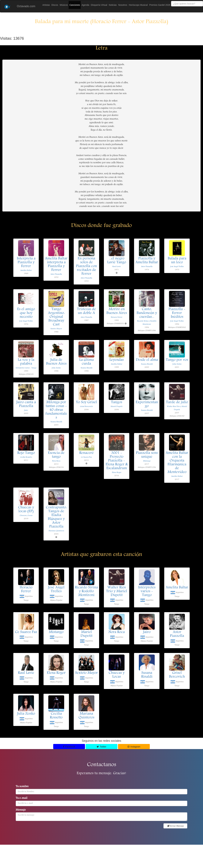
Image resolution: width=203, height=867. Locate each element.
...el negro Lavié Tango (116, 260)
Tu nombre (22, 786)
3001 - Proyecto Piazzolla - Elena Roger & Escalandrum (117, 461)
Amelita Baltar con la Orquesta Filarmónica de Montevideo (177, 463)
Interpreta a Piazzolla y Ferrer (26, 262)
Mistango (147, 461)
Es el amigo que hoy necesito (26, 313)
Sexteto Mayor (56, 329)
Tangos (116, 402)
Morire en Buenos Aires (116, 311)
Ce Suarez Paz (86, 457)
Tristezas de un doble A (86, 311)
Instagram (134, 746)
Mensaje (21, 810)
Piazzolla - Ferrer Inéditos (177, 313)
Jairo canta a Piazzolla (26, 404)
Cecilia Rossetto (26, 457)
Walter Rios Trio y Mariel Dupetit (116, 591)
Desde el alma (147, 360)
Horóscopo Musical (138, 5)
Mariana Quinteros (56, 531)
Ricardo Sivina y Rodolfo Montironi (86, 591)
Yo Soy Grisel (86, 402)
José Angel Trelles (177, 266)
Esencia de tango (56, 455)
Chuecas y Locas (26, 515)
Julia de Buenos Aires (56, 362)
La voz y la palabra (26, 362)
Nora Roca (56, 461)
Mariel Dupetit (116, 406)
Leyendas (116, 360)
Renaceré (86, 453)
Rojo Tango (26, 453)
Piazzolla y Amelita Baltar (146, 260)
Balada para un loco (177, 260)
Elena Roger (116, 472)
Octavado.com (26, 6)
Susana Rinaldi (86, 368)
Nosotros (122, 5)
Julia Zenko (56, 368)
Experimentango (147, 404)
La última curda (86, 362)
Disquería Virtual (99, 5)
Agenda (85, 5)
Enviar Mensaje (175, 826)
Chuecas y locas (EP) (26, 509)
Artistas (46, 5)
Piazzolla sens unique (147, 455)
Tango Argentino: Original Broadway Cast (56, 317)
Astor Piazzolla (56, 274)
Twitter (101, 746)
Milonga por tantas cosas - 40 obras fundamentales (56, 410)
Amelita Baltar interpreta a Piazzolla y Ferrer (56, 264)
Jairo (26, 410)
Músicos (64, 5)
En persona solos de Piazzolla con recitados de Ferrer (86, 266)
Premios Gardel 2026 (159, 5)
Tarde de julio (177, 402)
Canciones (74, 5)
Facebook (69, 746)
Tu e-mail (21, 798)
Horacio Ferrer (116, 317)
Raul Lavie (116, 266)
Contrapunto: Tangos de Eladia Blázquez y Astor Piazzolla (56, 517)
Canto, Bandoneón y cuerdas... (147, 313)
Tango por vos (177, 360)
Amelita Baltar (26, 270)
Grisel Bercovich (86, 406)
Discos (54, 5)
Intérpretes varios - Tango (26, 368)
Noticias (113, 5)
